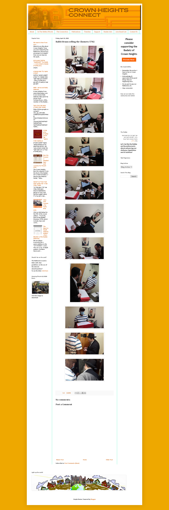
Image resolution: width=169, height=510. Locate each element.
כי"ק (133, 141)
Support (97, 32)
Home (85, 460)
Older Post (109, 460)
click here (45, 271)
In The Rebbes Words (45, 32)
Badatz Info (108, 32)
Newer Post (60, 460)
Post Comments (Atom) (72, 463)
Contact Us (134, 32)
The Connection (62, 32)
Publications (76, 32)
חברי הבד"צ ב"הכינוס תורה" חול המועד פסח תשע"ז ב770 (40, 183)
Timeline (87, 32)
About (32, 32)
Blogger (93, 499)
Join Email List (121, 32)
